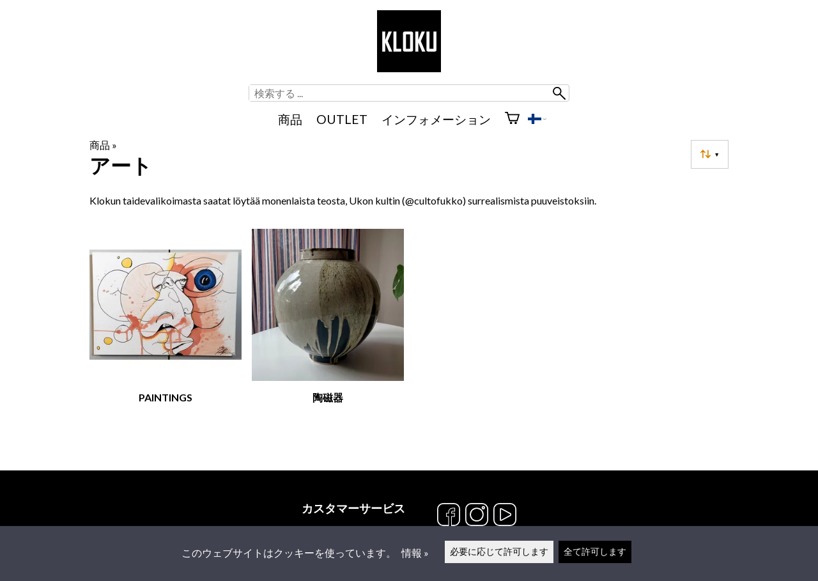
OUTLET (341, 119)
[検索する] (400, 93)
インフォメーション (436, 119)
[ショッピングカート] (512, 119)
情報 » (415, 552)
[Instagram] (476, 515)
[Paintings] (165, 333)
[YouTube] (504, 515)
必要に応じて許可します (499, 551)
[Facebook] (448, 515)
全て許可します (595, 551)
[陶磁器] (328, 333)
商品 (290, 119)
